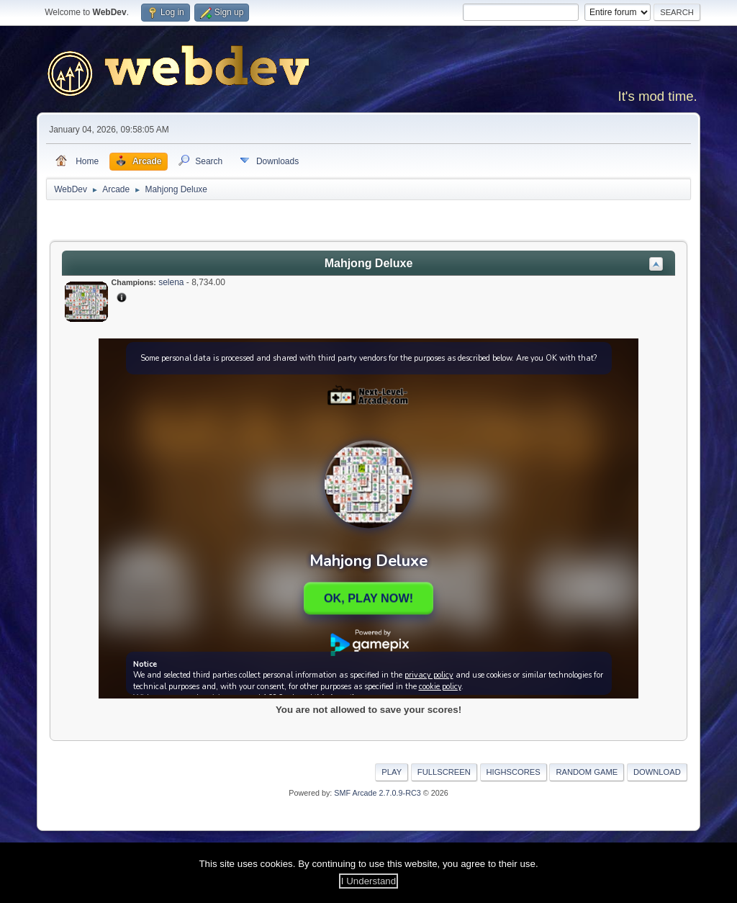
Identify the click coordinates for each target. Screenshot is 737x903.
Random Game (587, 772)
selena (171, 282)
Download (657, 772)
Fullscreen (444, 772)
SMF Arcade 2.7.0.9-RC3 (377, 793)
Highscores (514, 772)
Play (391, 772)
